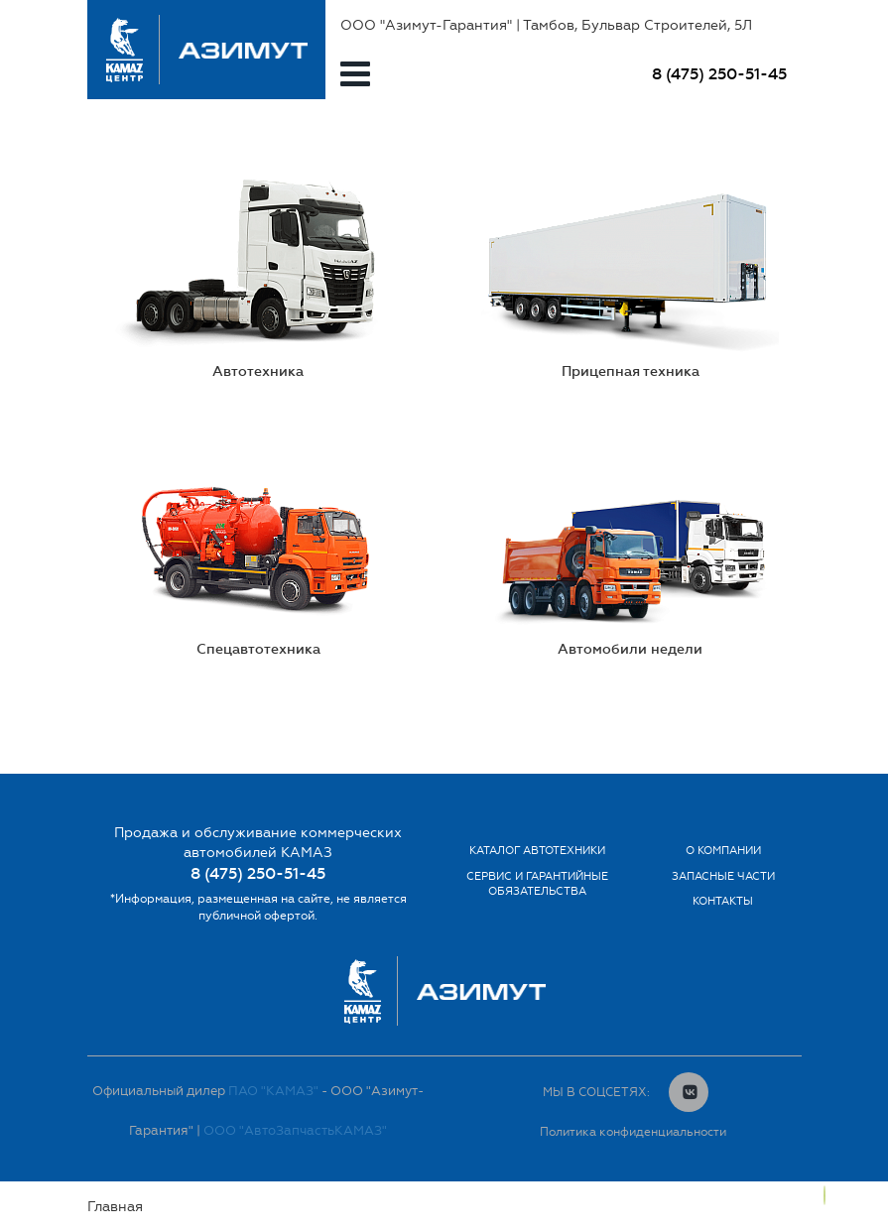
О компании (723, 850)
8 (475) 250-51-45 (719, 73)
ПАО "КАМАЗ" (273, 1090)
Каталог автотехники (537, 850)
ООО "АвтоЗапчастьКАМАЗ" (295, 1130)
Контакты (723, 901)
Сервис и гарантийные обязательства (537, 884)
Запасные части (723, 876)
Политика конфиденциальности (633, 1132)
